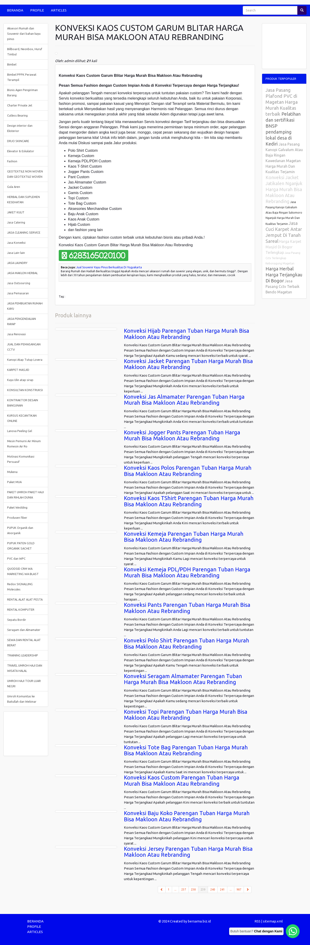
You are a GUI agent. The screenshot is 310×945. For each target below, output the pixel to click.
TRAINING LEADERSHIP (22, 655)
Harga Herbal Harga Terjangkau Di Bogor (284, 274)
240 (212, 889)
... (175, 889)
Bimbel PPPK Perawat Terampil (21, 77)
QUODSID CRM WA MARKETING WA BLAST (23, 571)
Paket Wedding (17, 507)
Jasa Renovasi (16, 334)
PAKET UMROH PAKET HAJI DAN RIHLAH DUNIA (25, 494)
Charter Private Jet (19, 105)
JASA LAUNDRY (17, 262)
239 (204, 889)
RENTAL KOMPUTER (20, 609)
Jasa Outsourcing (18, 283)
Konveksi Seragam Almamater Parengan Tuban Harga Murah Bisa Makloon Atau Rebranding (183, 679)
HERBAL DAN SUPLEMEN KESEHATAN (23, 199)
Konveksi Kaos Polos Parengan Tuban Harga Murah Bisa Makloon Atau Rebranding (188, 471)
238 (193, 889)
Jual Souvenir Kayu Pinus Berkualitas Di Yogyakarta (109, 267)
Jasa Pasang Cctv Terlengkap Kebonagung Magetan (283, 258)
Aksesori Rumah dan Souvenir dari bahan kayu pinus (24, 33)
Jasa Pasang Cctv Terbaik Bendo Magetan (282, 286)
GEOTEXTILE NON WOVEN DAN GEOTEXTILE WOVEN (25, 174)
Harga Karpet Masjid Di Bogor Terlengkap (283, 247)
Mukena (12, 471)
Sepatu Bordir (16, 619)
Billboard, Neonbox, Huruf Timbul (24, 51)
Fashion (12, 161)
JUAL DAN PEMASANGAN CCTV (24, 347)
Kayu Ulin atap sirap (20, 379)
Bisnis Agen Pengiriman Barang (22, 92)
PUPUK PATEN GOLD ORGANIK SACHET (21, 545)
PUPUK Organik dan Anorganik (20, 530)
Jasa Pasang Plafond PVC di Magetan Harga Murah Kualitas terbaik (282, 102)
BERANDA (15, 10)
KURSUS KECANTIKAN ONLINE (22, 418)
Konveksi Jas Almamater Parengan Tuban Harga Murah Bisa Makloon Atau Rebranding (184, 400)
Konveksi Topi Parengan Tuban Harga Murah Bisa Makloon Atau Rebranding (185, 715)
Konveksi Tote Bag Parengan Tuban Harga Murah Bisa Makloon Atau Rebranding (186, 750)
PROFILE (37, 10)
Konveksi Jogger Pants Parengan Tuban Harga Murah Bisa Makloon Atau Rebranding (182, 435)
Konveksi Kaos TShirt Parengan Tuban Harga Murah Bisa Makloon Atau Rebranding (189, 501)
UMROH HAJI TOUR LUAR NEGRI (24, 683)
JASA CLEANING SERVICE (23, 232)
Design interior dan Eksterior (19, 128)
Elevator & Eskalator (20, 151)
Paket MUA (14, 482)
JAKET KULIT (15, 212)
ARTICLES (59, 10)
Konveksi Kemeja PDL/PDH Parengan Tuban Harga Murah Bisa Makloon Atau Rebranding (187, 572)
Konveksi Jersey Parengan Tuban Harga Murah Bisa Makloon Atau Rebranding (188, 852)
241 (222, 889)
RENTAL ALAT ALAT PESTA (25, 599)
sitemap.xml (273, 921)
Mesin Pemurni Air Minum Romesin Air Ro (24, 443)
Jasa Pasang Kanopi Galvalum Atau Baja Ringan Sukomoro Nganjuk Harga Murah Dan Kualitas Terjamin (284, 212)
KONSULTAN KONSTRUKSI (25, 390)
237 (183, 889)
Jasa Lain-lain (16, 252)
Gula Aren (13, 186)
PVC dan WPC (16, 558)
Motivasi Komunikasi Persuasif (20, 459)
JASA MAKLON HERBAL (22, 273)
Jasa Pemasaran (18, 293)
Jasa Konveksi (16, 242)
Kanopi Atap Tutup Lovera (24, 359)
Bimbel (11, 64)
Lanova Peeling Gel (19, 430)
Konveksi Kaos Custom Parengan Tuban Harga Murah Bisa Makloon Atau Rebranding (181, 780)
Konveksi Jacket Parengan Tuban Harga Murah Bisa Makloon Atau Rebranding (188, 364)
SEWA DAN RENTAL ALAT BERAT (24, 642)
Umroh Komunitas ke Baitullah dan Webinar (21, 699)
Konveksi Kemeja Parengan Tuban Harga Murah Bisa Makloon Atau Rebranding (183, 537)
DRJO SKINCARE (18, 141)
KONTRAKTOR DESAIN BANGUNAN (22, 402)
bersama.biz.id (199, 921)
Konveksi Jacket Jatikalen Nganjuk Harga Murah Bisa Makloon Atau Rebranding (284, 189)
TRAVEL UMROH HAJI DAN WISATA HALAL (24, 668)
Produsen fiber (17, 517)
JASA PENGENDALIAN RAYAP (21, 321)
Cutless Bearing (17, 115)
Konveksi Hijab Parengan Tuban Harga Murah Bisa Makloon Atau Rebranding (186, 334)
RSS (257, 921)
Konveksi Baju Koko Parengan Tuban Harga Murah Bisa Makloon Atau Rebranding (187, 816)
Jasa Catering (16, 222)
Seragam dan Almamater (23, 629)
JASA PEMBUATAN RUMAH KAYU (25, 306)
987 (239, 889)
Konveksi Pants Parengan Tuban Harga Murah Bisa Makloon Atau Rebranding (187, 608)
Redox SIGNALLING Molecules (20, 586)
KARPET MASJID (18, 369)
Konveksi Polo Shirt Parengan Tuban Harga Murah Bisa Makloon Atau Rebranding (186, 643)
